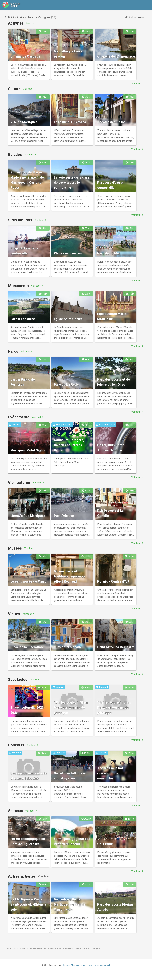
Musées (15, 548)
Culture (14, 89)
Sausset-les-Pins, (65, 948)
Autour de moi (134, 17)
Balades (15, 154)
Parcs (13, 351)
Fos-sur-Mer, (50, 948)
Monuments (18, 286)
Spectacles (17, 679)
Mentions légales (78, 965)
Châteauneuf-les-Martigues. (87, 948)
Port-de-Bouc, (37, 948)
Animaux (15, 811)
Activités (16, 23)
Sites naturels (20, 220)
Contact (66, 965)
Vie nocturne (19, 482)
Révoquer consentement (99, 965)
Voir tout (32, 23)
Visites (14, 614)
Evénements (18, 417)
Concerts (16, 745)
